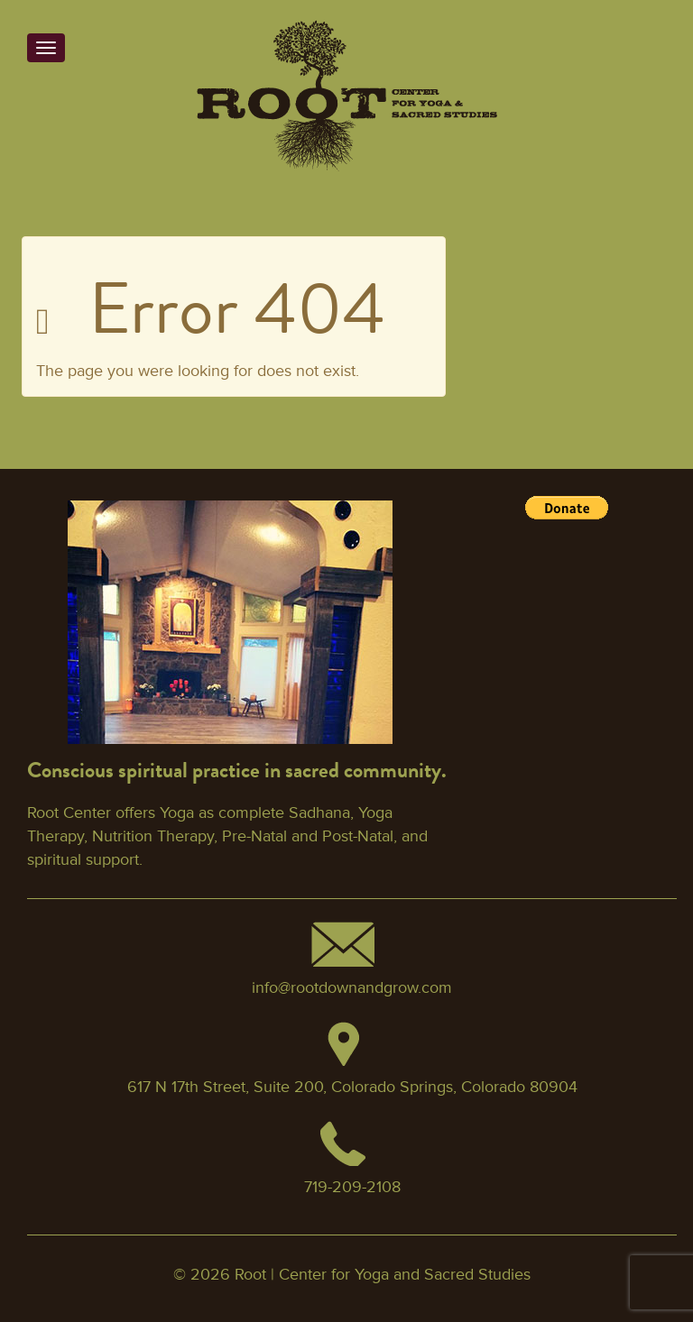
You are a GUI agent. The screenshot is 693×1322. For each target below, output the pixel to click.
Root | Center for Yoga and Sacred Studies (383, 1274)
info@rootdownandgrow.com (352, 987)
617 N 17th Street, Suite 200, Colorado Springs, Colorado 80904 (352, 1087)
